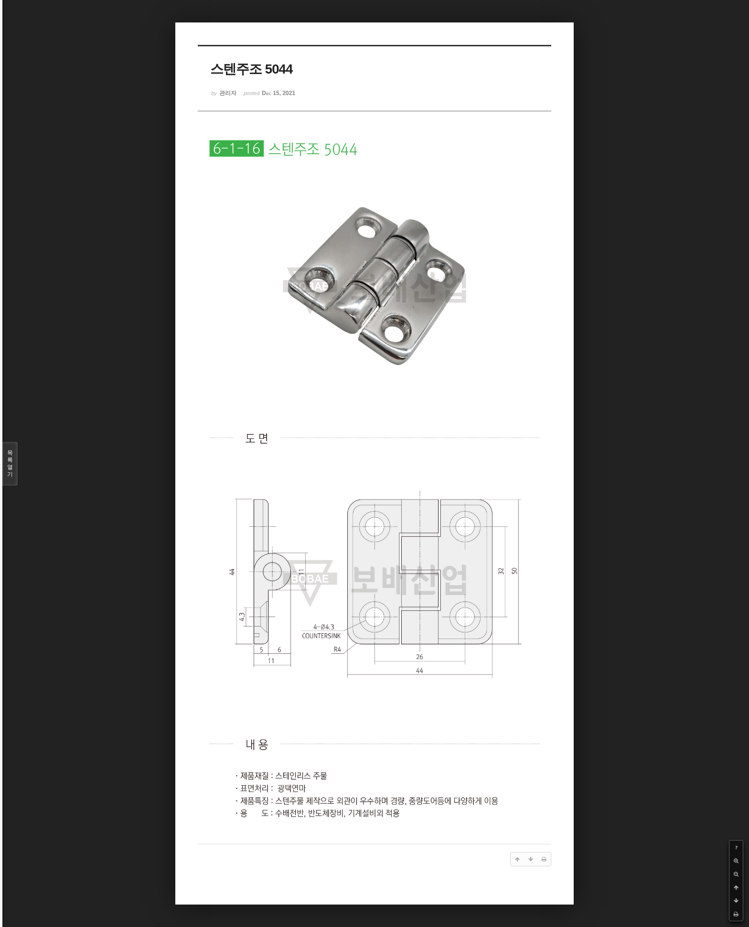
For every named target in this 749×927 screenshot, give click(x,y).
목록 (10, 463)
